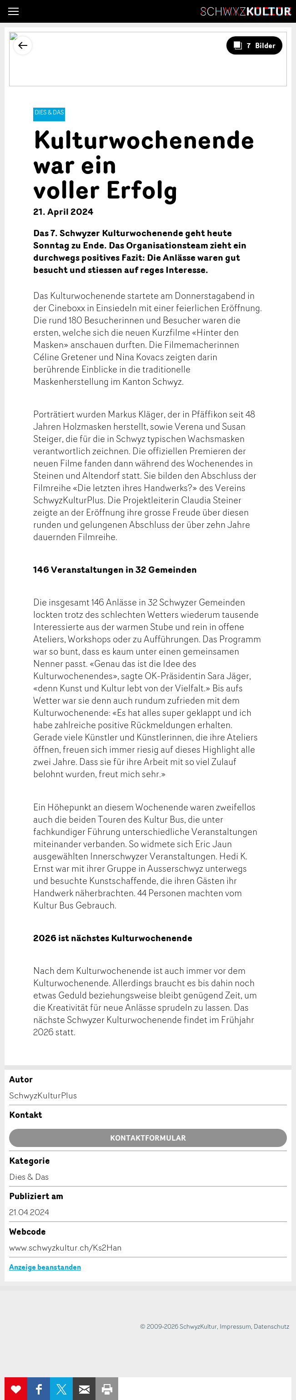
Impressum (235, 1326)
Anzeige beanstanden (45, 1266)
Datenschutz (271, 1326)
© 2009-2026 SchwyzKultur (178, 1326)
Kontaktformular (148, 1137)
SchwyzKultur (246, 11)
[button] (13, 11)
